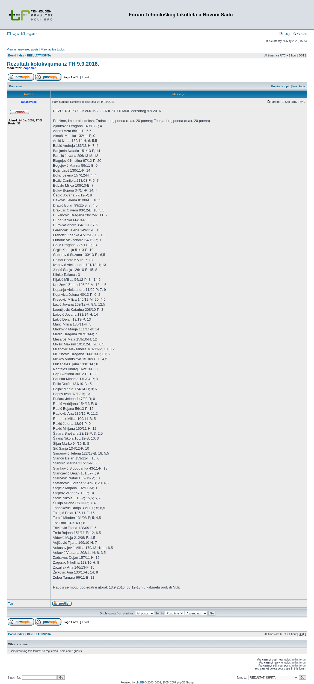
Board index (16, 55)
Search (300, 34)
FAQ (285, 34)
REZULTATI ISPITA (39, 55)
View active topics (53, 49)
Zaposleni (30, 68)
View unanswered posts (22, 49)
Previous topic (280, 86)
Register (29, 34)
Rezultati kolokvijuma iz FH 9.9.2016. (53, 64)
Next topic (299, 86)
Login (13, 34)
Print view (15, 86)
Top (10, 603)
